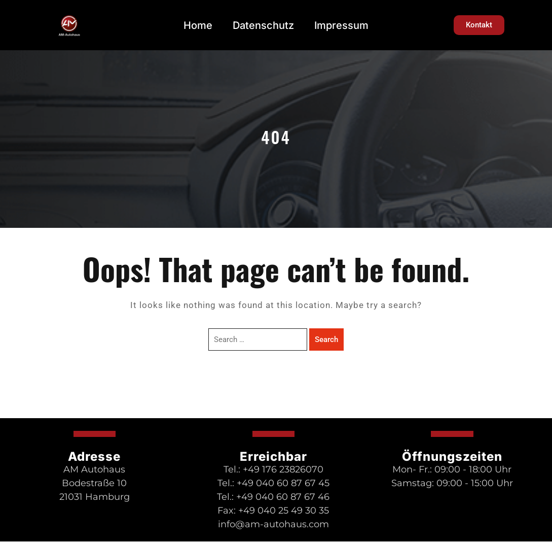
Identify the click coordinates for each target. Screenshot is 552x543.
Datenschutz (263, 25)
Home (197, 25)
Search (326, 339)
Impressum (341, 25)
